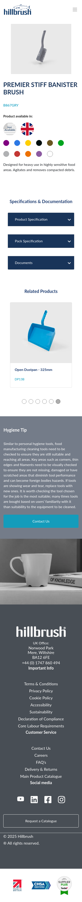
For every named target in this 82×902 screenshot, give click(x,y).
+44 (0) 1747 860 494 (41, 662)
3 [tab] (38, 401)
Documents (41, 262)
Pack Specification (41, 241)
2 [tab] (31, 401)
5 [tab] (51, 401)
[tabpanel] (41, 345)
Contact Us (41, 521)
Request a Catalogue (41, 821)
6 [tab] (58, 401)
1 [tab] (24, 401)
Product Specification (41, 219)
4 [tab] (44, 401)
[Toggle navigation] (77, 9)
